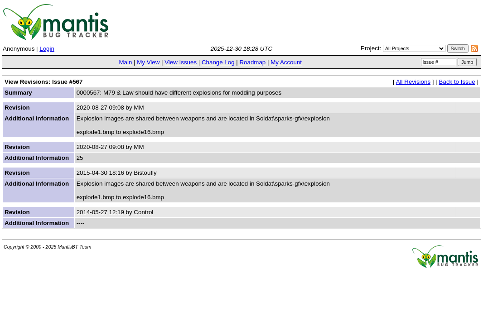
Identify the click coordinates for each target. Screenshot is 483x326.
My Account (286, 62)
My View (148, 62)
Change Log (218, 62)
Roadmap (252, 62)
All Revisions (413, 81)
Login (46, 48)
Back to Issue (457, 81)
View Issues (180, 62)
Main (125, 62)
